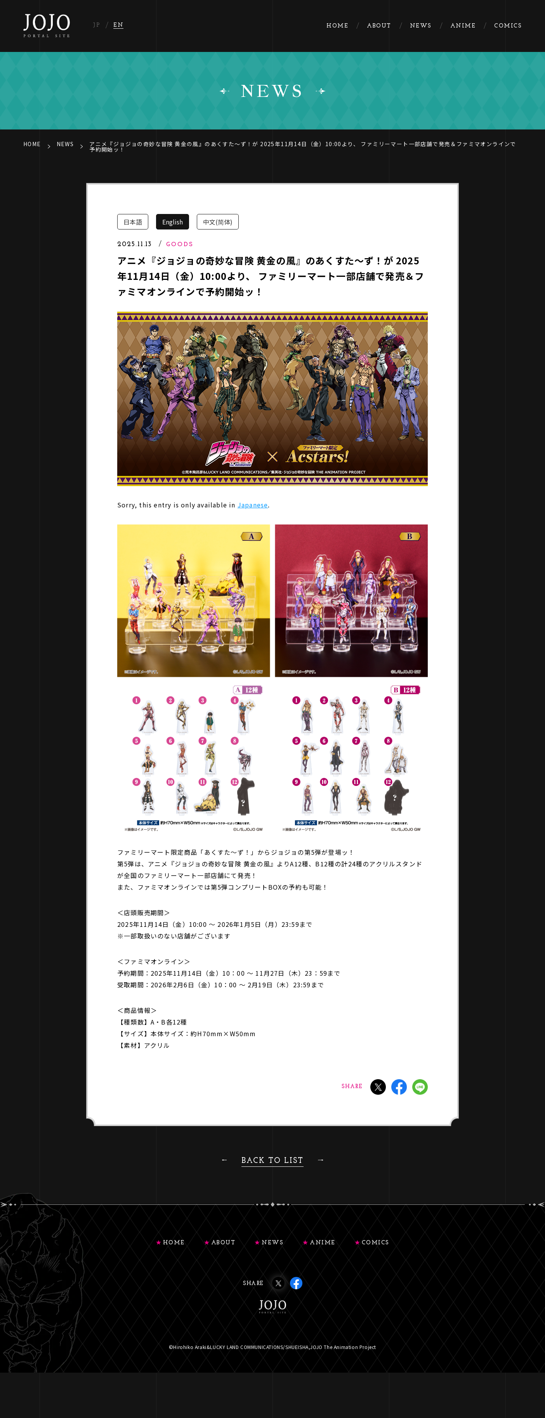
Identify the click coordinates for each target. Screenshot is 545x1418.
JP (96, 25)
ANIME (322, 1243)
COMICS (375, 1243)
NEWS (65, 144)
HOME (32, 144)
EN (118, 25)
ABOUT (223, 1243)
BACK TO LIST (272, 1161)
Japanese (253, 504)
